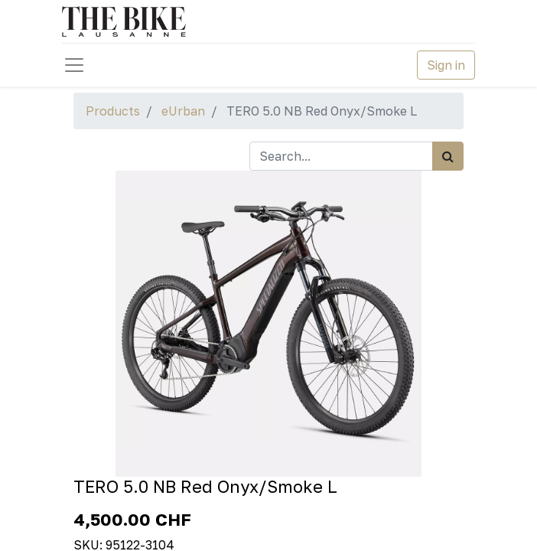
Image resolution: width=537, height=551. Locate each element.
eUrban (183, 111)
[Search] (448, 156)
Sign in (446, 65)
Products (113, 111)
